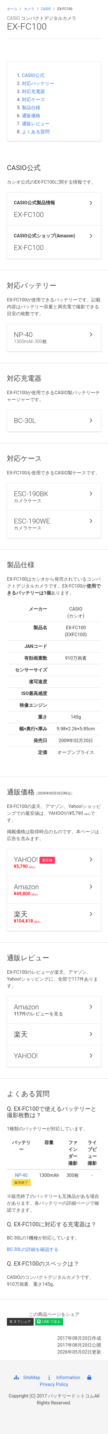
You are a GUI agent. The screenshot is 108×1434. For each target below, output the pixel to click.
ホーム (12, 9)
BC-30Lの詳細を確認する (32, 1249)
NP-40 (21, 1175)
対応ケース (33, 99)
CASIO (46, 9)
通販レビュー (36, 123)
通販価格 (31, 115)
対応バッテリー (38, 83)
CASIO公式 (33, 75)
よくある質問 (36, 131)
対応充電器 (33, 91)
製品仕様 (31, 107)
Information (63, 1377)
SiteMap (26, 1377)
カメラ (29, 9)
